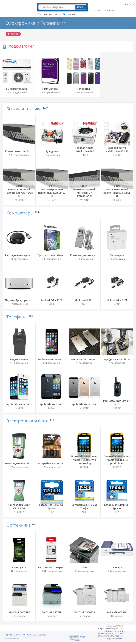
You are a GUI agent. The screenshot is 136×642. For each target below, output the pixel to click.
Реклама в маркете (36, 634)
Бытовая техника (24, 109)
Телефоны (16, 317)
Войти (127, 4)
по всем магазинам (49, 14)
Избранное (110, 7)
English (83, 636)
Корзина (97, 7)
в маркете (70, 14)
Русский (74, 636)
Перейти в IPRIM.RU (14, 634)
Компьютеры (20, 213)
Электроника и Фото (27, 421)
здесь (120, 638)
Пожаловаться (11, 638)
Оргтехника (18, 525)
